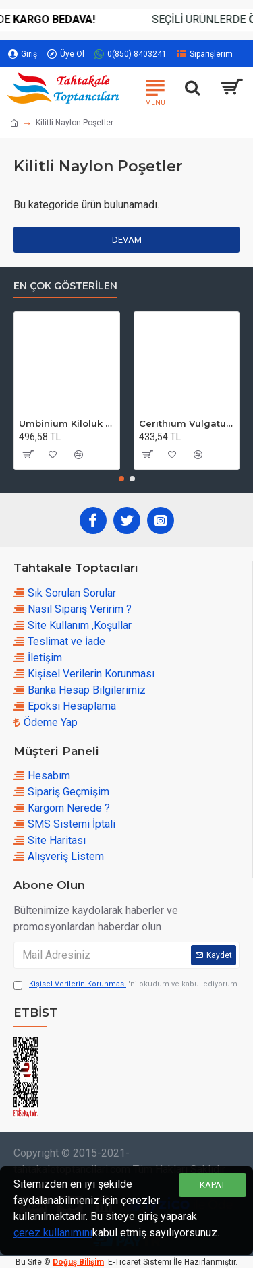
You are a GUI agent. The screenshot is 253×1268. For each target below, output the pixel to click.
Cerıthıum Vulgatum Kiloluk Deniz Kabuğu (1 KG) (187, 423)
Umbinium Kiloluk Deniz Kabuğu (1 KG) (67, 423)
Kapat (212, 1185)
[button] (121, 478)
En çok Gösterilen (65, 286)
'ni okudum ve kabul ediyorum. (126, 984)
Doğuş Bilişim (78, 1262)
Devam (127, 240)
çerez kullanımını (52, 1232)
